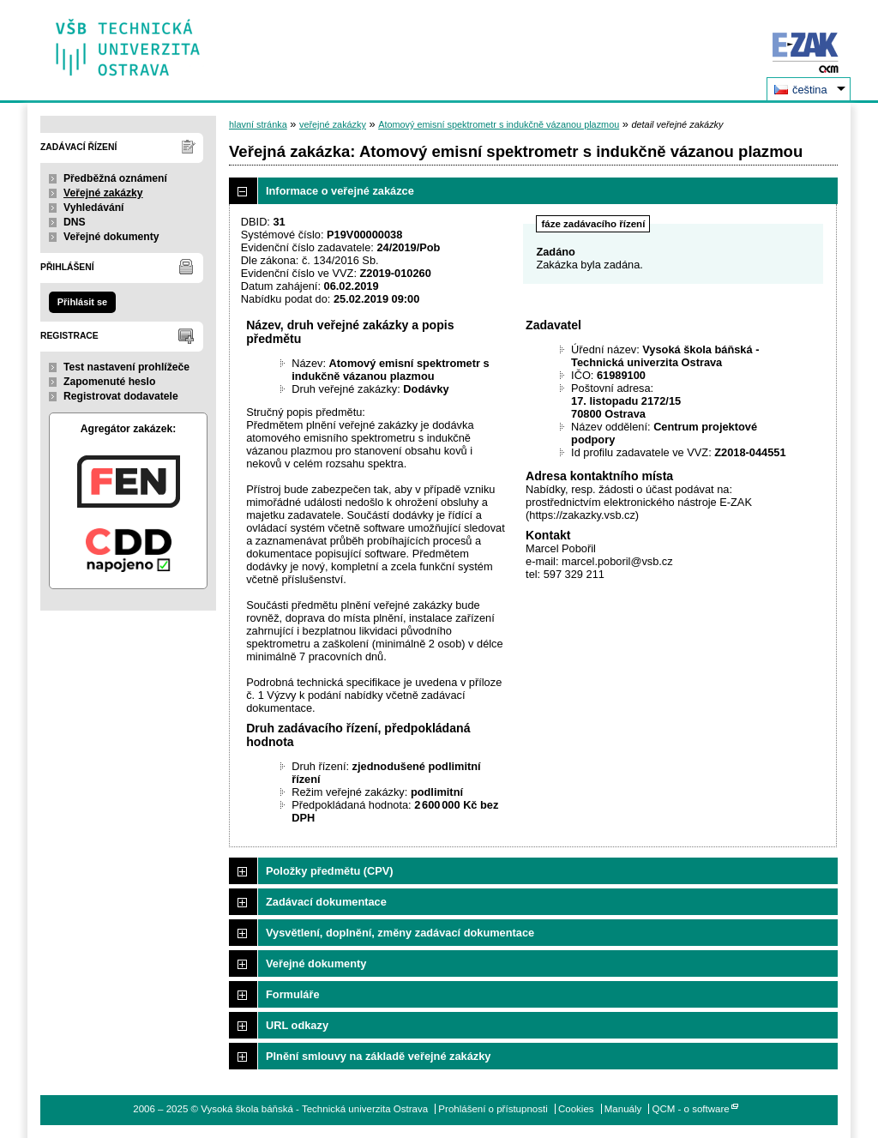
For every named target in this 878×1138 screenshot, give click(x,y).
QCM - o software (691, 1109)
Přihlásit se (82, 302)
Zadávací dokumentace (326, 901)
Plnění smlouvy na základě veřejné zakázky (378, 1056)
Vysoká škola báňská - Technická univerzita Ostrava (128, 41)
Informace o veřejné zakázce (340, 190)
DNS (74, 222)
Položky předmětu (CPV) (330, 870)
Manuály (623, 1109)
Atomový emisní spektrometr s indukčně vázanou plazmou (498, 124)
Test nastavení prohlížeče (126, 367)
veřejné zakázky (332, 124)
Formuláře (293, 994)
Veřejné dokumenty (111, 237)
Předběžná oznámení (115, 178)
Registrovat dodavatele (120, 396)
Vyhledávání (93, 208)
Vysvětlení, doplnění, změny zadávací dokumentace (400, 932)
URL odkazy (297, 1025)
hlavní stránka (258, 124)
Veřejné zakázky (103, 193)
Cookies (576, 1109)
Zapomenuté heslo (109, 382)
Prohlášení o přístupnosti (492, 1109)
